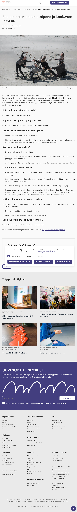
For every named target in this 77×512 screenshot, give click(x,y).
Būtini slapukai (13, 256)
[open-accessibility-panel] (73, 508)
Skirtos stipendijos (7, 443)
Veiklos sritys (56, 481)
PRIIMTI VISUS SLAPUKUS (43, 262)
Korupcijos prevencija (58, 476)
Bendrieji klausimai (57, 420)
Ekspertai (30, 464)
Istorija (29, 469)
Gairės (4, 422)
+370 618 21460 (51, 499)
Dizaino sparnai (57, 429)
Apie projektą (31, 440)
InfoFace (56, 506)
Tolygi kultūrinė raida (58, 426)
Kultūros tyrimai (56, 456)
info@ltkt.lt (65, 499)
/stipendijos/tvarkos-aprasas (53, 230)
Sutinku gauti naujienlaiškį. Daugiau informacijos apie (34, 403)
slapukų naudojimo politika (46, 252)
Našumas (38, 256)
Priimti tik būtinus (63, 262)
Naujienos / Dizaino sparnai (12, 311)
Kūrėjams (27, 9)
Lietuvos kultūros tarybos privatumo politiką (52, 403)
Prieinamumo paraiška (59, 487)
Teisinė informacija (57, 483)
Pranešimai (5, 456)
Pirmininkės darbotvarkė (34, 462)
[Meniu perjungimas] (73, 2)
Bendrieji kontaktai (32, 483)
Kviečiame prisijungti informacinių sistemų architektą (56, 315)
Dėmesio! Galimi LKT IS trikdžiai (14, 353)
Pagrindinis (6, 9)
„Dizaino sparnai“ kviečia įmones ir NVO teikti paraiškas (17, 317)
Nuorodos (55, 489)
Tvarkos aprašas (7, 440)
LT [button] (45, 3)
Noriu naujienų (67, 398)
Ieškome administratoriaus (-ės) (52, 353)
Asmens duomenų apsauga (60, 472)
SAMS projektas (57, 460)
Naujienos (17, 9)
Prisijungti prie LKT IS (59, 3)
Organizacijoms (57, 422)
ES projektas (31, 445)
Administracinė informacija (60, 470)
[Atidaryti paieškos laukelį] (40, 3)
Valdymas (30, 458)
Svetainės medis (23, 506)
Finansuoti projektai (8, 424)
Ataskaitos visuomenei (34, 471)
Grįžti (6, 266)
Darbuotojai (30, 485)
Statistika (26, 256)
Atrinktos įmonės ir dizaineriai (36, 443)
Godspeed (40, 506)
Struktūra (30, 460)
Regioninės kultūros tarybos (35, 467)
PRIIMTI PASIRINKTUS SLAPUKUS (19, 262)
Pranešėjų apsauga (58, 478)
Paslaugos (55, 485)
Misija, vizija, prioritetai (33, 456)
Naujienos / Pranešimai (10, 348)
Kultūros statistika (57, 458)
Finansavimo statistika (9, 426)
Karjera (29, 473)
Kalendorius (6, 429)
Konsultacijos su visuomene (60, 474)
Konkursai (5, 420)
